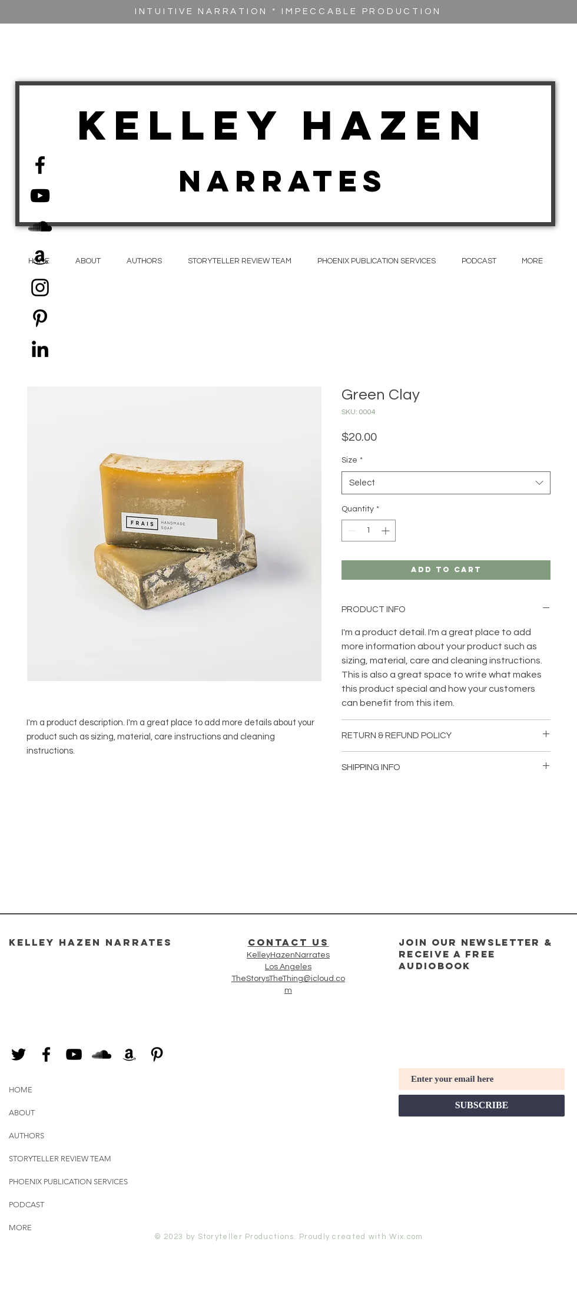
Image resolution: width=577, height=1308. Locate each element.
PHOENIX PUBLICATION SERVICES (68, 1181)
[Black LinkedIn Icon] (40, 349)
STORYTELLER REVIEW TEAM (60, 1158)
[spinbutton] (368, 530)
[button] (532, 261)
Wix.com (406, 1237)
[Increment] (386, 530)
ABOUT (22, 1112)
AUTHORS (26, 1135)
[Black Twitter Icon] (18, 1054)
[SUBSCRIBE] (482, 1106)
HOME (20, 1089)
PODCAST (26, 1204)
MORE (20, 1227)
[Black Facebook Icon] (40, 165)
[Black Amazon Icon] (40, 257)
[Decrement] (350, 530)
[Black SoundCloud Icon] (40, 226)
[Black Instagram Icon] (40, 287)
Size (352, 460)
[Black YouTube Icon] (40, 195)
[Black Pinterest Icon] (40, 318)
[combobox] (446, 482)
